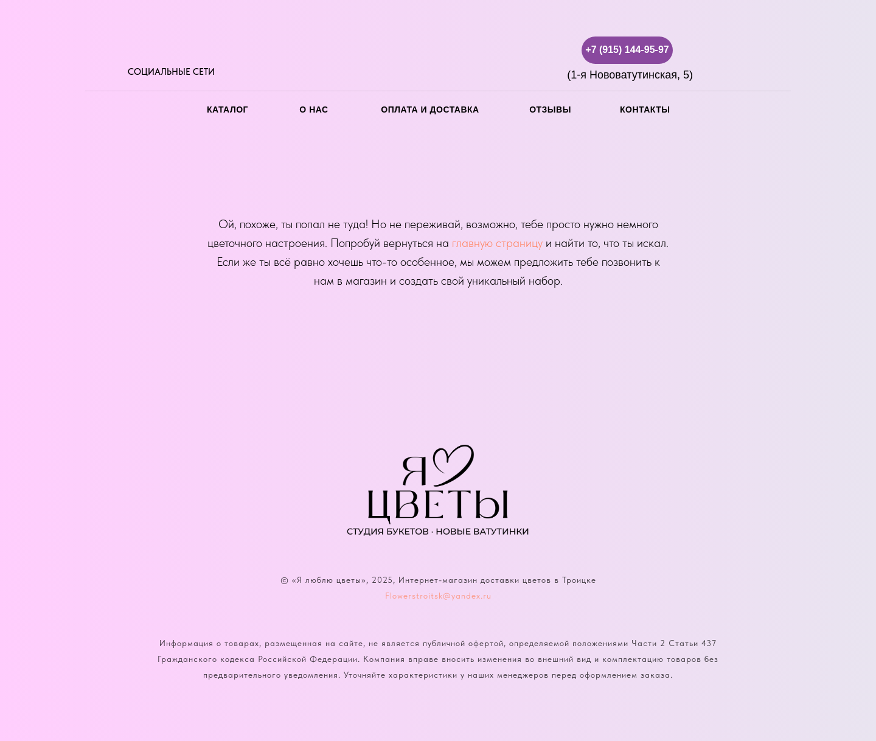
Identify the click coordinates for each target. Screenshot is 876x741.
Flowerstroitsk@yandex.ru (438, 595)
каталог (227, 109)
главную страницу (497, 242)
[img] (135, 50)
